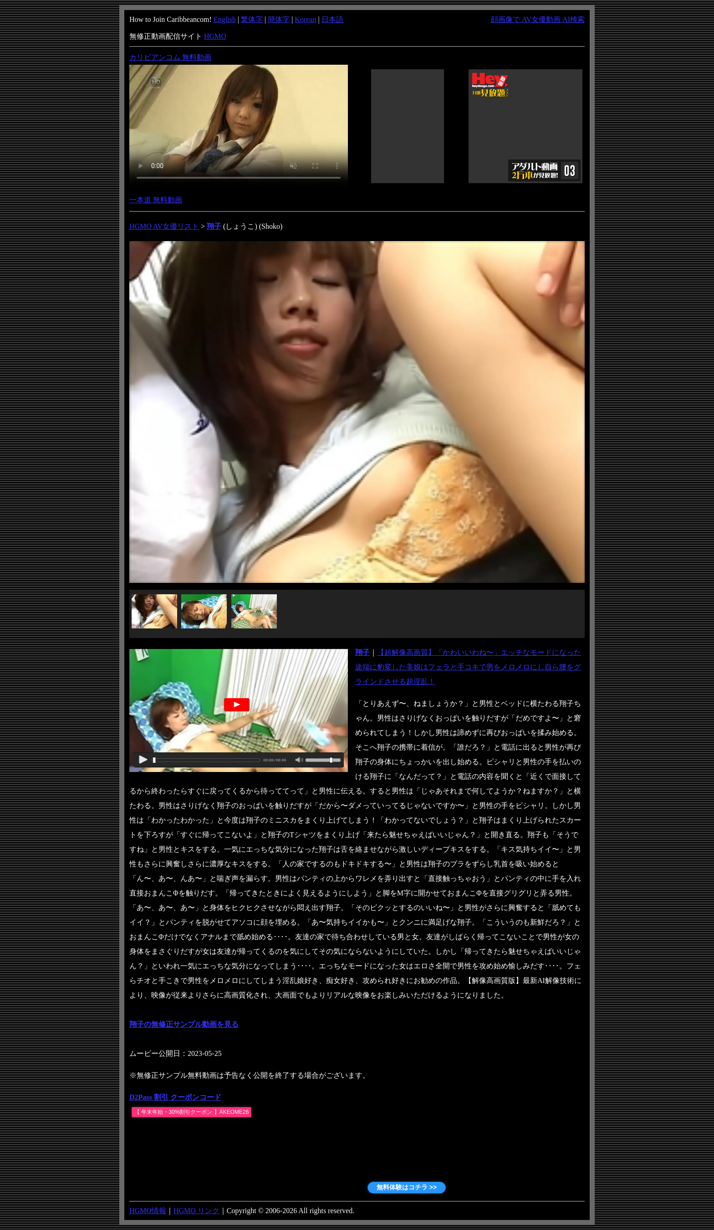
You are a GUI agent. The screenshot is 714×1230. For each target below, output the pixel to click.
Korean (305, 19)
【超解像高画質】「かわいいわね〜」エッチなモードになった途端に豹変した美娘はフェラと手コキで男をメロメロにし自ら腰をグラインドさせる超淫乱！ (468, 666)
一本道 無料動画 (155, 200)
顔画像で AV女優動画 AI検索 (538, 19)
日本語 (332, 19)
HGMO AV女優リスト (164, 226)
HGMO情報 (147, 1211)
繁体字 (252, 19)
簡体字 (279, 19)
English (225, 19)
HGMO (215, 36)
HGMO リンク (196, 1211)
